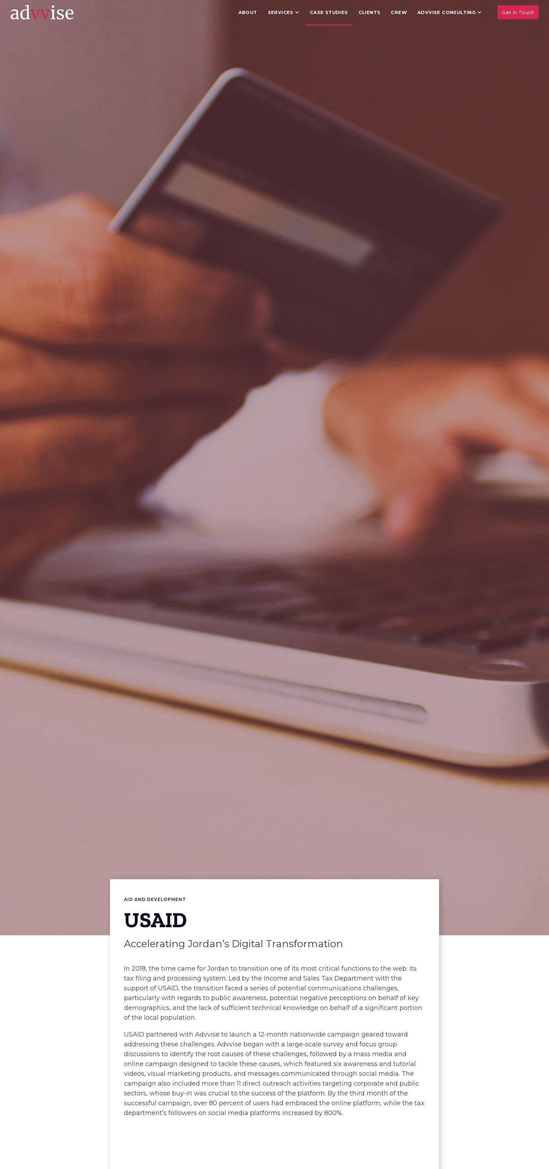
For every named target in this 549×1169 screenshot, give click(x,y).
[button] (283, 12)
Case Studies (329, 12)
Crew (399, 12)
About (247, 12)
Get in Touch (518, 12)
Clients (370, 12)
